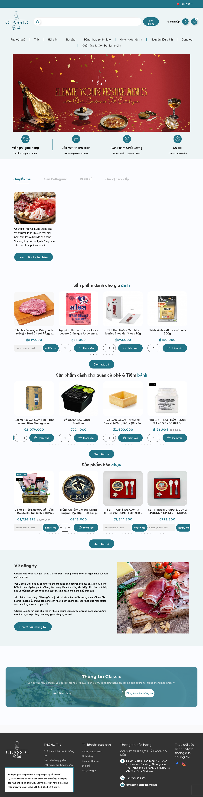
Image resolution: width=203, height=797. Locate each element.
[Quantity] (20, 348)
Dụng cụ (187, 39)
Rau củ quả (18, 39)
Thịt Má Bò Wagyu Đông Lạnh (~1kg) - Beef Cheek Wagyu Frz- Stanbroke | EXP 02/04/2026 (78, 331)
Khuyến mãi (22, 179)
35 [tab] (147, 444)
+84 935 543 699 (136, 777)
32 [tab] (138, 444)
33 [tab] (141, 444)
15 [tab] (84, 444)
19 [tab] (96, 444)
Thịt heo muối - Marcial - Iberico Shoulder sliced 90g (167, 331)
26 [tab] (119, 444)
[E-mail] (72, 348)
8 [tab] (112, 354)
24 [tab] (112, 444)
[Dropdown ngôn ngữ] (185, 4)
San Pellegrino (55, 179)
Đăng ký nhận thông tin (139, 693)
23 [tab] (109, 444)
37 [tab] (153, 444)
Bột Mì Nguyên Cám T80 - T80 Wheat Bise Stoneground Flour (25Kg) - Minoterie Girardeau (78, 421)
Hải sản (52, 39)
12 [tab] (74, 444)
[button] (33, 257)
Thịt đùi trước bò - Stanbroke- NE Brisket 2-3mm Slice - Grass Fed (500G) (34, 331)
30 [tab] (131, 444)
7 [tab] (109, 354)
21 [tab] (103, 444)
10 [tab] (68, 444)
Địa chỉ (86, 765)
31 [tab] (134, 444)
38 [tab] (157, 444)
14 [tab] (80, 444)
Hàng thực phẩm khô (97, 39)
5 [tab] (103, 354)
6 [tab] (106, 354)
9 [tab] (65, 444)
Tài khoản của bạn (96, 745)
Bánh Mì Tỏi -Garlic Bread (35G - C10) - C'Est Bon (34, 421)
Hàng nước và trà (131, 39)
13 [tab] (77, 444)
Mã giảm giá (89, 770)
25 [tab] (115, 444)
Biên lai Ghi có (90, 760)
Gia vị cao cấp (117, 179)
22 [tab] (106, 444)
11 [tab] (71, 444)
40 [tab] (163, 444)
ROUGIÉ (86, 179)
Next (185, 321)
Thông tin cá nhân (92, 751)
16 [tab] (87, 444)
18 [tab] (93, 444)
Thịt (36, 39)
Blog (175, 5)
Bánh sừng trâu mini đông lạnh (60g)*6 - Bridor (34, 511)
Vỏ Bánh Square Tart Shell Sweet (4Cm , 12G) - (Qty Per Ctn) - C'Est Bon (167, 421)
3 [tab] (96, 354)
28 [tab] (125, 444)
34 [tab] (144, 444)
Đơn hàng (87, 756)
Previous (17, 321)
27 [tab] (122, 444)
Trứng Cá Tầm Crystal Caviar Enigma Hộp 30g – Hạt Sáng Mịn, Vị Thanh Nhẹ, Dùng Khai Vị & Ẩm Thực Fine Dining (123, 511)
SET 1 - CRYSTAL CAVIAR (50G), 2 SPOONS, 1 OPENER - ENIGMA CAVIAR (167, 511)
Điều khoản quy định (55, 760)
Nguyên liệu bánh (162, 39)
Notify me (95, 348)
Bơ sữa (70, 39)
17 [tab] (90, 444)
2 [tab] (93, 354)
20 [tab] (100, 444)
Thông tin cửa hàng (136, 745)
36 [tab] (150, 444)
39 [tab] (160, 444)
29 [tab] (128, 444)
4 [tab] (100, 354)
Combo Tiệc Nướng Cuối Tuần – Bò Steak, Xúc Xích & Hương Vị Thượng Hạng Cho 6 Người (78, 511)
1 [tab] (90, 354)
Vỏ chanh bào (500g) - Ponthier (123, 421)
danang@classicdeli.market (141, 784)
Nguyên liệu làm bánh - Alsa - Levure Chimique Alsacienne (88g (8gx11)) (123, 331)
